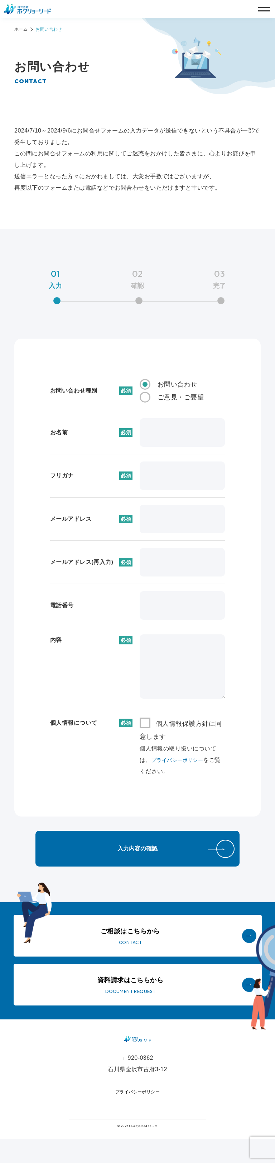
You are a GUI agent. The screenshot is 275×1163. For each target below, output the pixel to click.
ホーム (21, 29)
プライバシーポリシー (181, 760)
